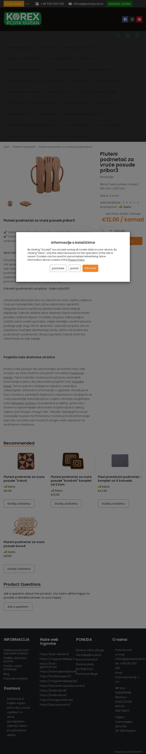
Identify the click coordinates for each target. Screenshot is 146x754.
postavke (58, 268)
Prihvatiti (90, 268)
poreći (74, 268)
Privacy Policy (76, 259)
